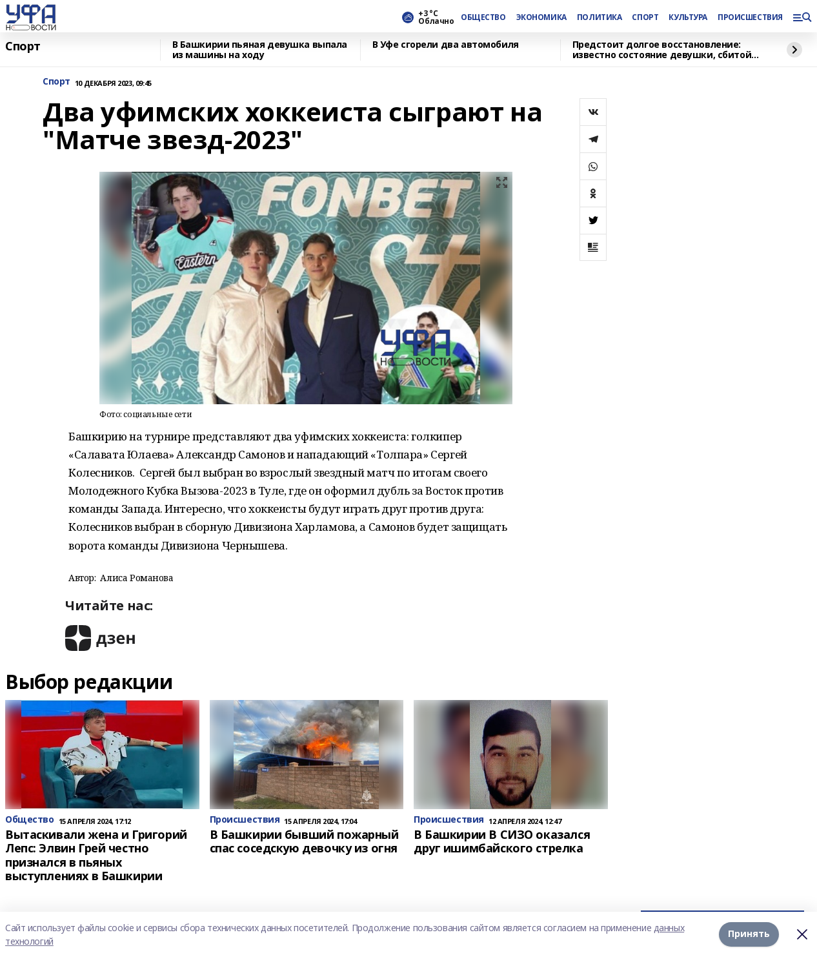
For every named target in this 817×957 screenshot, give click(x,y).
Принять (749, 934)
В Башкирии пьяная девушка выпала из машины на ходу (260, 50)
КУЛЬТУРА (688, 17)
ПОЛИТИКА (599, 17)
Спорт (23, 46)
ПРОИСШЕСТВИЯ (750, 17)
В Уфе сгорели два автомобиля (445, 44)
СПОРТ (645, 17)
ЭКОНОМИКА (541, 17)
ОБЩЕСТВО (483, 17)
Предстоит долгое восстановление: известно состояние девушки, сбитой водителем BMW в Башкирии (662, 50)
